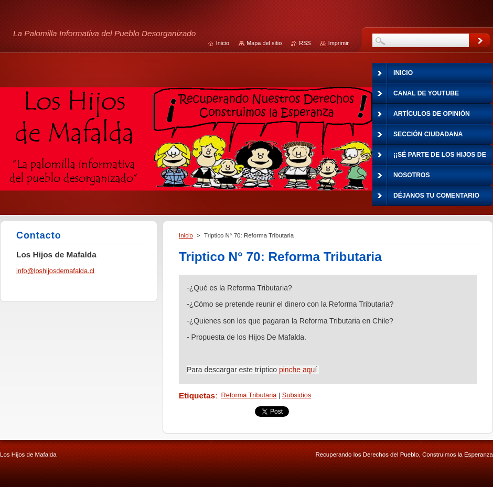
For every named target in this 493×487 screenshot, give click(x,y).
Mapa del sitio (264, 43)
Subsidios (297, 395)
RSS (304, 43)
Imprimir (338, 43)
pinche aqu (297, 369)
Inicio (186, 235)
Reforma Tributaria (248, 395)
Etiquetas (197, 395)
